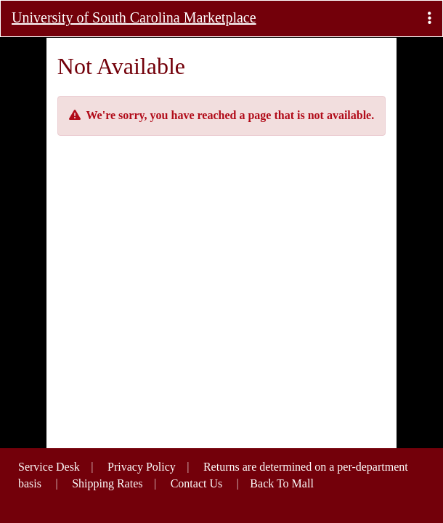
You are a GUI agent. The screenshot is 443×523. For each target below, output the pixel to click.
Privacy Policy (141, 467)
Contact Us (197, 483)
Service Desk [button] (49, 467)
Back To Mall (281, 483)
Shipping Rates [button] (107, 483)
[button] (429, 18)
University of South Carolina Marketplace (134, 17)
